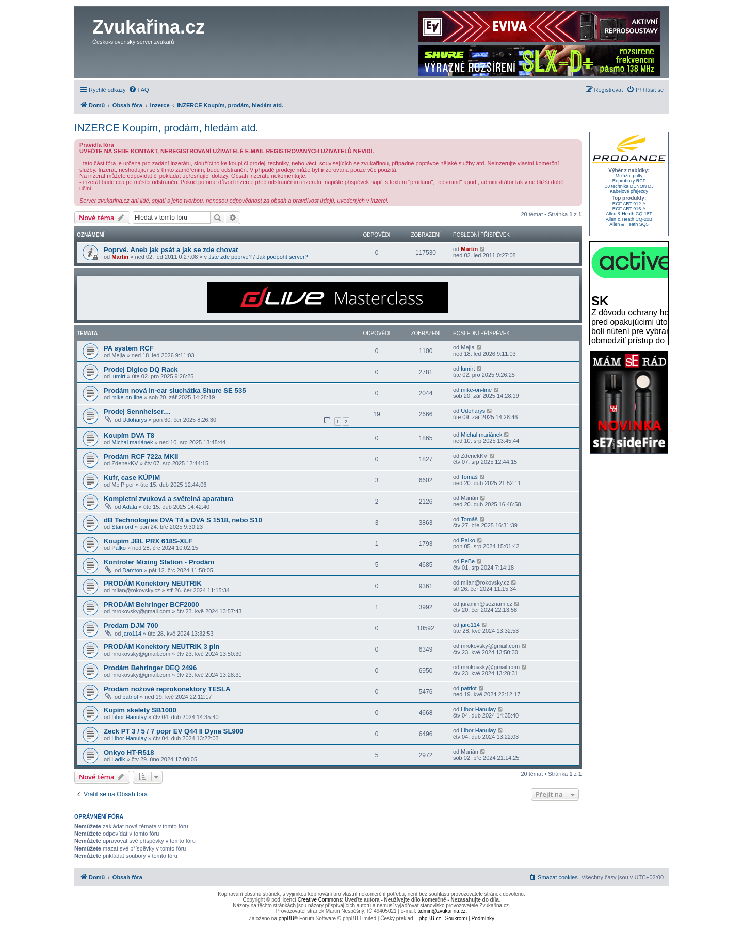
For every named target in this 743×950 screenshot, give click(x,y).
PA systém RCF (129, 348)
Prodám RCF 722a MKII (141, 456)
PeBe (468, 561)
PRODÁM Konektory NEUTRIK (153, 583)
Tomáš (469, 477)
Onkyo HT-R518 (129, 752)
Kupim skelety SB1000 (140, 710)
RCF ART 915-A (629, 208)
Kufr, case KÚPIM (132, 477)
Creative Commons (320, 900)
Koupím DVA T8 (129, 435)
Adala (129, 507)
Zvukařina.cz (148, 27)
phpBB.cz (430, 918)
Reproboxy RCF (629, 181)
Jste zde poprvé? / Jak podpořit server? (258, 257)
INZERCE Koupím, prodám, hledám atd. (166, 128)
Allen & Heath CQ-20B (629, 219)
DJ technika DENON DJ (629, 186)
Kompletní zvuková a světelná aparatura (168, 499)
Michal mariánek (132, 442)
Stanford (122, 527)
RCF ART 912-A (629, 203)
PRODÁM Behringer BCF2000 (151, 604)
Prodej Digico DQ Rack (141, 369)
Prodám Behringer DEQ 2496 (150, 668)
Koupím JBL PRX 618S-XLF (148, 541)
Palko (118, 548)
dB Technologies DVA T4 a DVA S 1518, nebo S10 (183, 520)
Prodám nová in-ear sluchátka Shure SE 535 (175, 390)
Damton (132, 570)
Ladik (118, 759)
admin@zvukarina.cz (442, 911)
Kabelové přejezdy (629, 191)
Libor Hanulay (129, 717)
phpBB (286, 918)
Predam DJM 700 (131, 625)
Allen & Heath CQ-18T (629, 213)
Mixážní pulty (629, 175)
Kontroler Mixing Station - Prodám (159, 562)
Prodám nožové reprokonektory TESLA (167, 689)
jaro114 (131, 633)
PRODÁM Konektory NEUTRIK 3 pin (161, 647)
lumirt (118, 376)
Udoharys (134, 419)
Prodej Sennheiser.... (137, 411)
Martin (119, 257)
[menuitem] (138, 90)
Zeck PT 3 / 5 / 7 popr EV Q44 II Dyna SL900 (173, 731)
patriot (130, 697)
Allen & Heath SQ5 (629, 224)
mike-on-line (126, 397)
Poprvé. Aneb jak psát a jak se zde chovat (171, 250)
